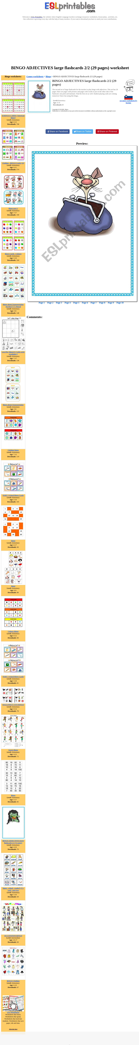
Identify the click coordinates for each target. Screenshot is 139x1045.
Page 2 (50, 303)
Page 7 (93, 303)
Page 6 (85, 303)
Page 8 (102, 303)
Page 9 (111, 303)
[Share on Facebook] (58, 131)
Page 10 (120, 303)
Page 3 (59, 303)
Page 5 (76, 303)
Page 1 (42, 303)
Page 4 (68, 303)
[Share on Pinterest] (107, 131)
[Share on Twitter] (82, 131)
